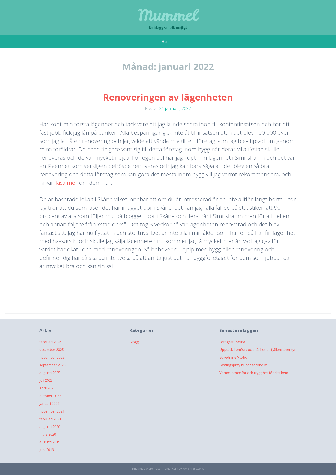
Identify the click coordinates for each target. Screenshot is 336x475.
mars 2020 (47, 434)
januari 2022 (49, 403)
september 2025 (52, 365)
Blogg (134, 342)
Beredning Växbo (233, 357)
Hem (165, 41)
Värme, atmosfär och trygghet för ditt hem (253, 372)
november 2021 (51, 411)
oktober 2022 (50, 395)
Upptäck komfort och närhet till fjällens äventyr (257, 349)
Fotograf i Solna (232, 342)
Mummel (168, 14)
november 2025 (51, 357)
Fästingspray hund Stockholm (243, 365)
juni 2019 (46, 449)
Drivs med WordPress (146, 469)
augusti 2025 (49, 372)
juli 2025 (46, 380)
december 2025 (51, 349)
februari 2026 (50, 342)
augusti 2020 (49, 426)
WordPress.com (193, 469)
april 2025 (47, 388)
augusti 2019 (49, 442)
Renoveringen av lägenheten (168, 97)
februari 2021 (50, 419)
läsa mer (67, 182)
